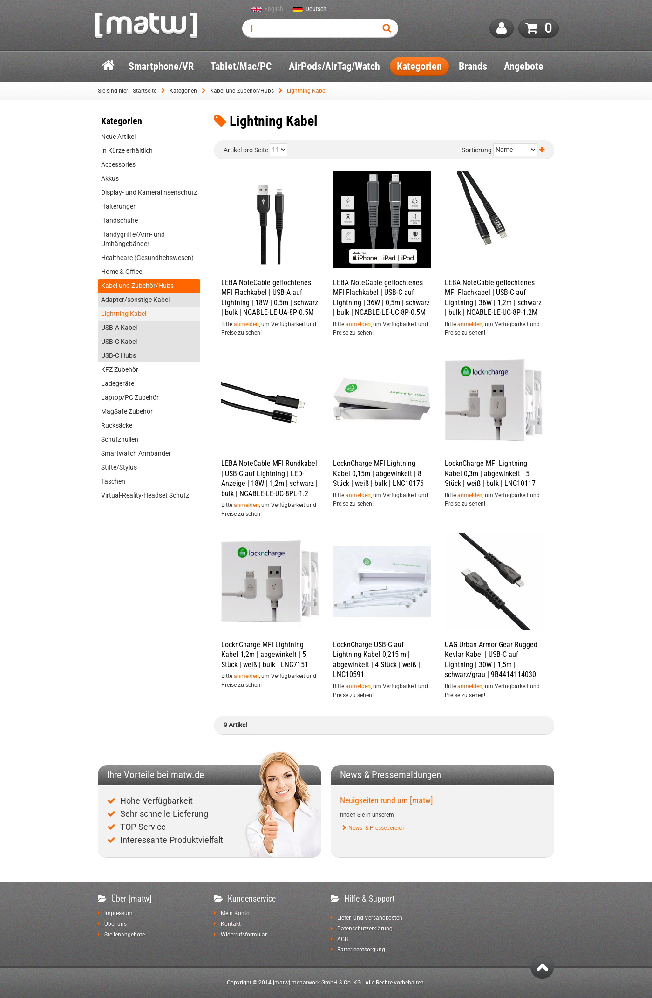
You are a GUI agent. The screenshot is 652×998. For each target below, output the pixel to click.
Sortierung (477, 150)
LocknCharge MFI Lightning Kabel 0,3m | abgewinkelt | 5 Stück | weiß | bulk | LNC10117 (490, 473)
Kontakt (231, 924)
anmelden (246, 324)
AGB (342, 939)
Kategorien (183, 91)
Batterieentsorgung (361, 949)
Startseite (144, 91)
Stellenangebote (124, 934)
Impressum (118, 913)
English (274, 9)
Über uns (115, 924)
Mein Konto (235, 913)
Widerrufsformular (244, 934)
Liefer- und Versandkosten (369, 918)
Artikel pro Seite (246, 150)
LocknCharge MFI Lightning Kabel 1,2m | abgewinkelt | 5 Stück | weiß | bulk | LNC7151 (264, 654)
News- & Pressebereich (376, 828)
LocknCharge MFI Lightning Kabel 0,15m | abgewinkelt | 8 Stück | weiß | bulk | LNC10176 (378, 473)
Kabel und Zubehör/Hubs (242, 91)
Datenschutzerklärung (365, 928)
